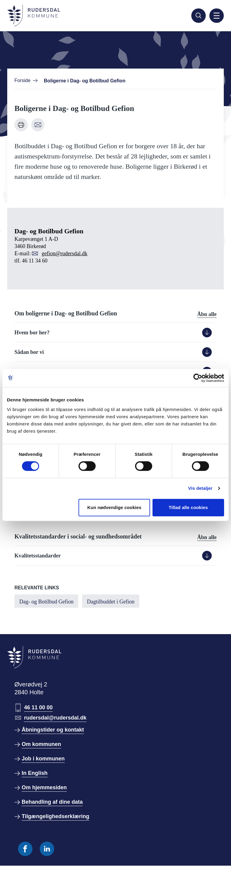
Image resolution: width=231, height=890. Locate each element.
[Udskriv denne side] (21, 124)
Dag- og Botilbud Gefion (46, 602)
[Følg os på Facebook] (25, 849)
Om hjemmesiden (44, 787)
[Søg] (198, 15)
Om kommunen (41, 744)
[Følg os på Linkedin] (47, 849)
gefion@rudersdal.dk (64, 253)
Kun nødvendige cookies (114, 507)
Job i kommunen (43, 759)
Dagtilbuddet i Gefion (110, 602)
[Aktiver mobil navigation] (216, 15)
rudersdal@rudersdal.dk (55, 718)
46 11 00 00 (38, 707)
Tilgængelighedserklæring (55, 816)
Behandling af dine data (52, 802)
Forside (22, 80)
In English (35, 773)
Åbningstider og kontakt (53, 730)
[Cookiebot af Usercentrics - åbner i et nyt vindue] (197, 377)
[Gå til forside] (33, 15)
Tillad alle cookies (188, 507)
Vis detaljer (200, 488)
